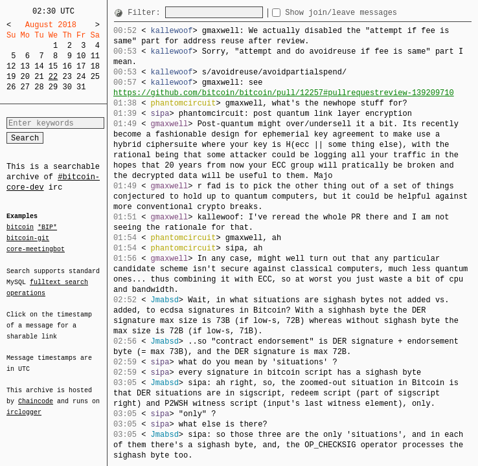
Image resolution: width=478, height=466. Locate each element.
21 (38, 76)
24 (80, 76)
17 (80, 66)
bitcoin (20, 227)
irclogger (23, 403)
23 (66, 76)
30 (66, 87)
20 (25, 76)
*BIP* (47, 227)
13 (25, 66)
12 (11, 66)
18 (95, 66)
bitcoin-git (27, 238)
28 (38, 87)
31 (80, 87)
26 (11, 87)
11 (95, 55)
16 (66, 66)
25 (95, 76)
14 (38, 66)
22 (53, 76)
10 (80, 55)
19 (11, 76)
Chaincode (35, 393)
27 (25, 87)
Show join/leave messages (364, 12)
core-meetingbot (35, 248)
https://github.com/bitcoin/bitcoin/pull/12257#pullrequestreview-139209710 (283, 92)
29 (53, 87)
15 (53, 66)
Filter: (146, 12)
